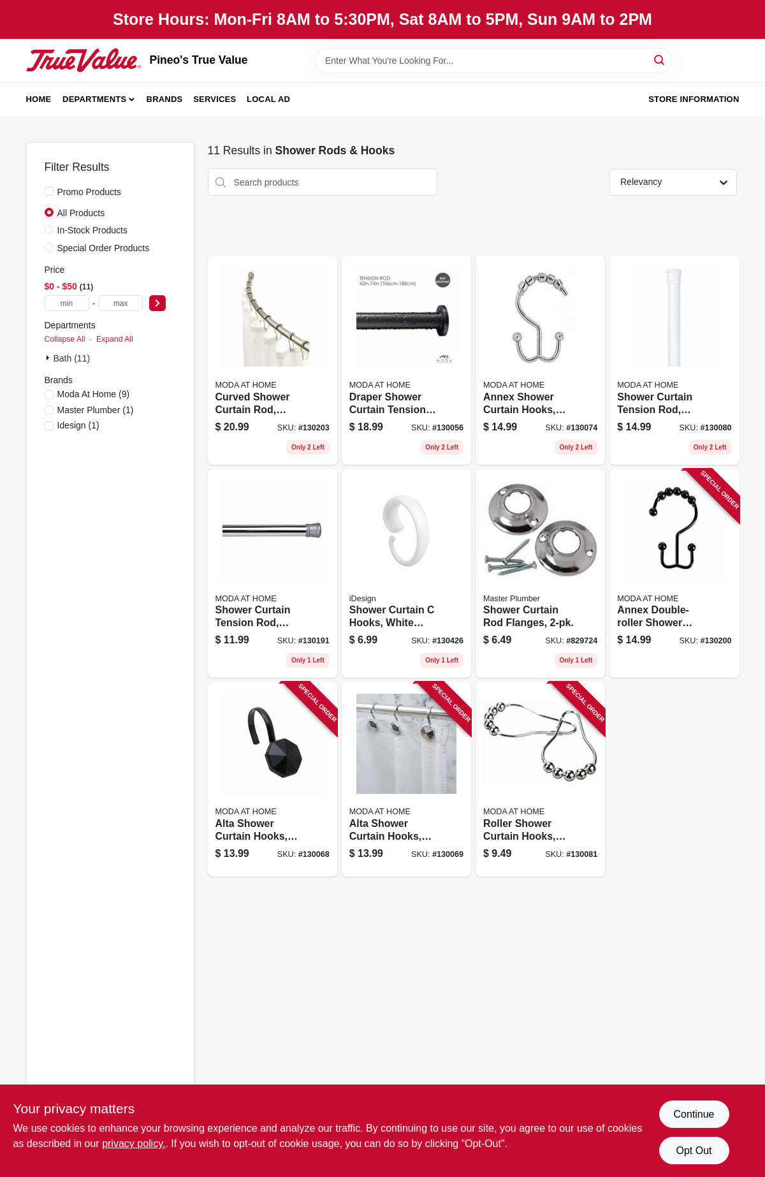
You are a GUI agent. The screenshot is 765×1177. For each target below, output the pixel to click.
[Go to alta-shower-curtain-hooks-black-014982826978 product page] (272, 779)
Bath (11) (72, 358)
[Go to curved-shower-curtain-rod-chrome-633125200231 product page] (272, 360)
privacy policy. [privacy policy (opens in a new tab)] (133, 1143)
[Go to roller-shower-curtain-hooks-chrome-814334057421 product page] (540, 779)
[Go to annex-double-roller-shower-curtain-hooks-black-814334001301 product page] (674, 573)
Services (214, 99)
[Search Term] (493, 60)
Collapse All (65, 339)
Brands (165, 99)
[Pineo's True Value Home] (83, 59)
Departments (94, 99)
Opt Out (693, 1150)
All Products (81, 213)
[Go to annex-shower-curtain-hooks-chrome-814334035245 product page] (540, 360)
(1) (95, 410)
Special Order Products (103, 248)
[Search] (660, 59)
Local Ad (268, 99)
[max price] (120, 303)
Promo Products (89, 192)
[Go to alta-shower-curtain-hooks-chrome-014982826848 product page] (406, 779)
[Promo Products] (49, 191)
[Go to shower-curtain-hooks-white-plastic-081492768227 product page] (406, 573)
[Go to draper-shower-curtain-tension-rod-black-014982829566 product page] (406, 360)
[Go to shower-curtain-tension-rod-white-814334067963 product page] (674, 360)
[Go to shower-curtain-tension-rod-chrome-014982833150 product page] (272, 573)
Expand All (114, 339)
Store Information (693, 99)
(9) (93, 394)
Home (39, 99)
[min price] (67, 303)
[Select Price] (157, 303)
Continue (693, 1114)
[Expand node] (49, 357)
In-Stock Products (92, 230)
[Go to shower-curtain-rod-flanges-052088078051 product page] (540, 573)
